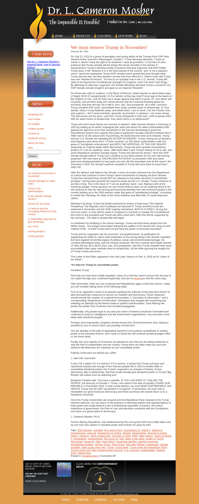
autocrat (91, 433)
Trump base (121, 447)
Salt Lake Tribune (135, 444)
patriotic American (148, 441)
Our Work (125, 35)
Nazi (98, 441)
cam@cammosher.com (126, 494)
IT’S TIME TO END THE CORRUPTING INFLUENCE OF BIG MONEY (42, 211)
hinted (137, 278)
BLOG (30, 147)
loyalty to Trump (154, 438)
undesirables (148, 450)
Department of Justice (109, 433)
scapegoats (152, 444)
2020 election (84, 430)
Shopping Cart (35, 114)
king (121, 438)
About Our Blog (36, 143)
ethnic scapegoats (100, 435)
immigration (79, 438)
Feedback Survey (37, 138)
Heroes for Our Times (39, 203)
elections (84, 435)
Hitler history (146, 435)
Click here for (97, 465)
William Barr (84, 453)
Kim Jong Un (111, 438)
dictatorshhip (139, 433)
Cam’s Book (34, 119)
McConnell (76, 441)
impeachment (95, 438)
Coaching (104, 35)
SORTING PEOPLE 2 (37, 231)
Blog (143, 35)
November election (126, 441)
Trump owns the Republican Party (148, 447)
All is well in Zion (113, 430)
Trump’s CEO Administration (35, 190)
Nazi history (108, 441)
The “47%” (33, 226)
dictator (127, 433)
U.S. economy (131, 450)
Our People (34, 123)
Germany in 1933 (121, 435)
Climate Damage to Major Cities (41, 182)
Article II (146, 430)
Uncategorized (90, 455)
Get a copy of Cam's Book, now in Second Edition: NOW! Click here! (38, 472)
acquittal (98, 430)
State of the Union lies (93, 447)
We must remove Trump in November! (42, 175)
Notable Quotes (36, 128)
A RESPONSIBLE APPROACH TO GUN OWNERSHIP (42, 220)
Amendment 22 (131, 430)
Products (83, 35)
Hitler (135, 435)
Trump (110, 447)
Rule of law (118, 444)
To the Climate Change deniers (40, 197)
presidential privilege (82, 444)
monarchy (89, 441)
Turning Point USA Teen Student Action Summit (97, 450)
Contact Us (33, 133)
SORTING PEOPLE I (36, 236)
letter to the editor (134, 438)
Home (59, 35)
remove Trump (103, 444)
